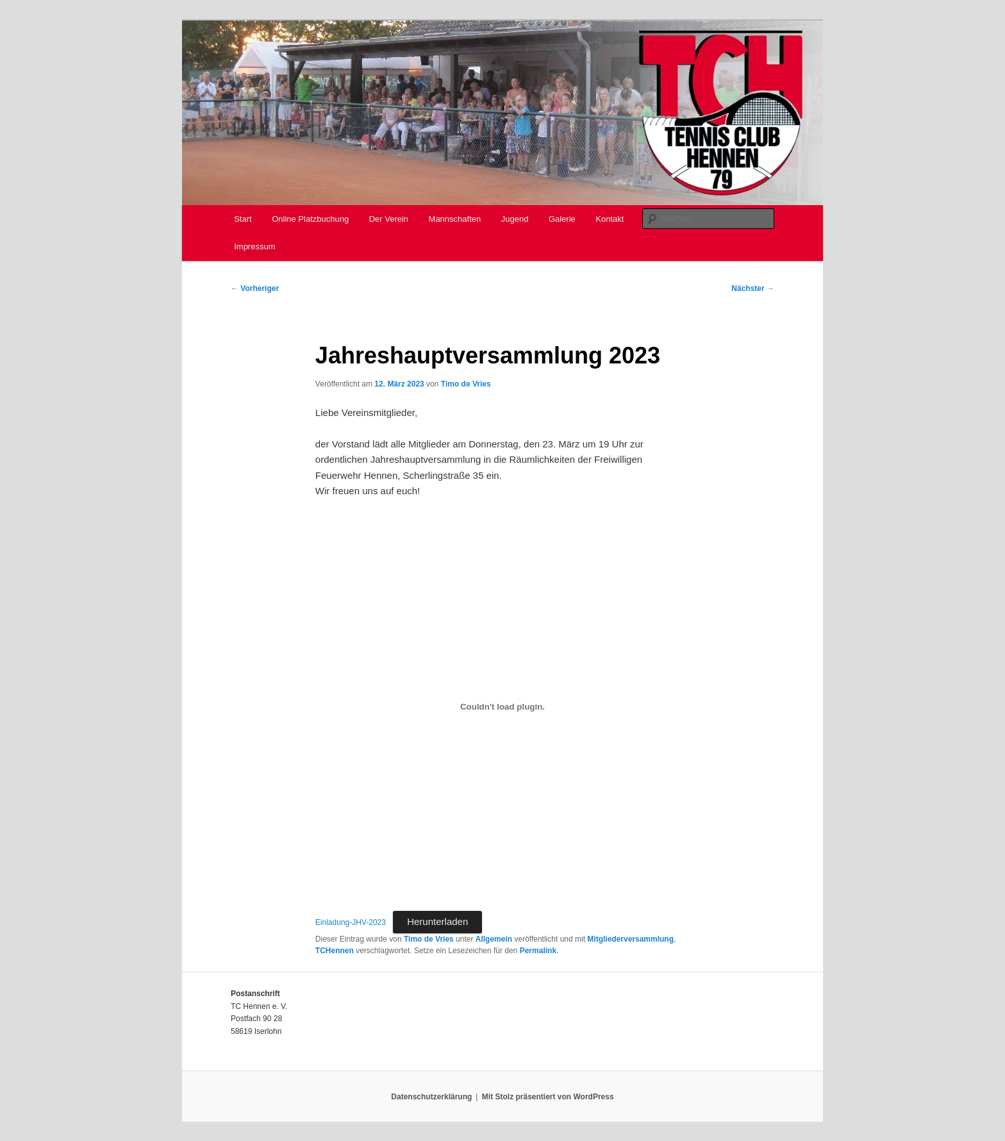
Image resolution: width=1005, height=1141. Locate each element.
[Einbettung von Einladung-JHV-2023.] (502, 707)
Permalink (538, 950)
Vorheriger (255, 288)
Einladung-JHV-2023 (350, 922)
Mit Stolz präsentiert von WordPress (548, 1096)
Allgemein (494, 939)
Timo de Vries (466, 383)
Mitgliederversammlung (630, 939)
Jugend (515, 219)
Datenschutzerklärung (431, 1096)
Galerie (562, 219)
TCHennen (334, 950)
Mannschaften (455, 219)
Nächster (752, 288)
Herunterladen (437, 921)
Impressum (254, 246)
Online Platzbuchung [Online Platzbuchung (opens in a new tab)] (310, 219)
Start (242, 219)
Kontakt (609, 219)
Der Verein (388, 219)
